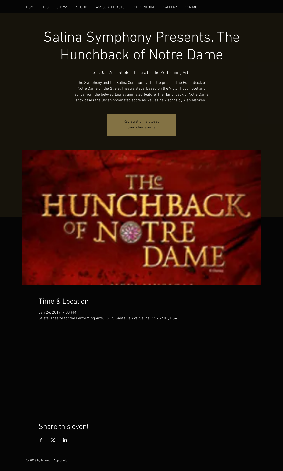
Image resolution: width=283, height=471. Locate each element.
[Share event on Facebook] (41, 440)
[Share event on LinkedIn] (65, 440)
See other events (141, 127)
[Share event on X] (53, 440)
